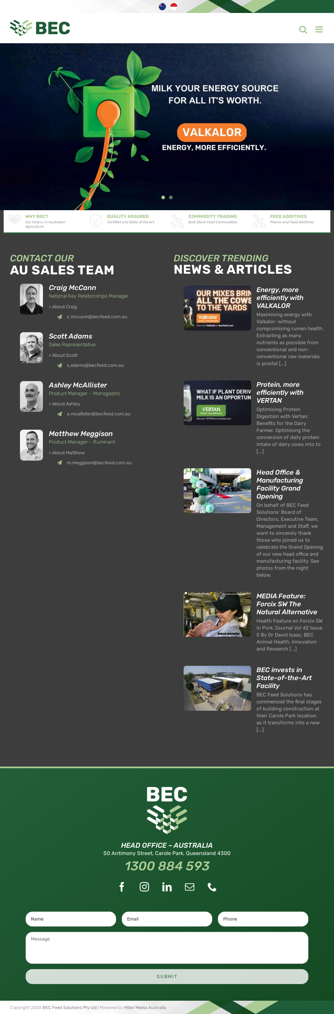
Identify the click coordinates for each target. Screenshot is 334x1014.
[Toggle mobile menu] (315, 27)
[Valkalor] (167, 126)
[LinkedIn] (167, 887)
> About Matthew (67, 453)
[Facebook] (121, 887)
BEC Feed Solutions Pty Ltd (70, 1007)
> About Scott (63, 355)
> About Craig (63, 307)
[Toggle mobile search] (299, 27)
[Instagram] (144, 887)
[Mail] (189, 887)
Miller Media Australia (145, 1007)
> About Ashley (65, 404)
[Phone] (212, 887)
